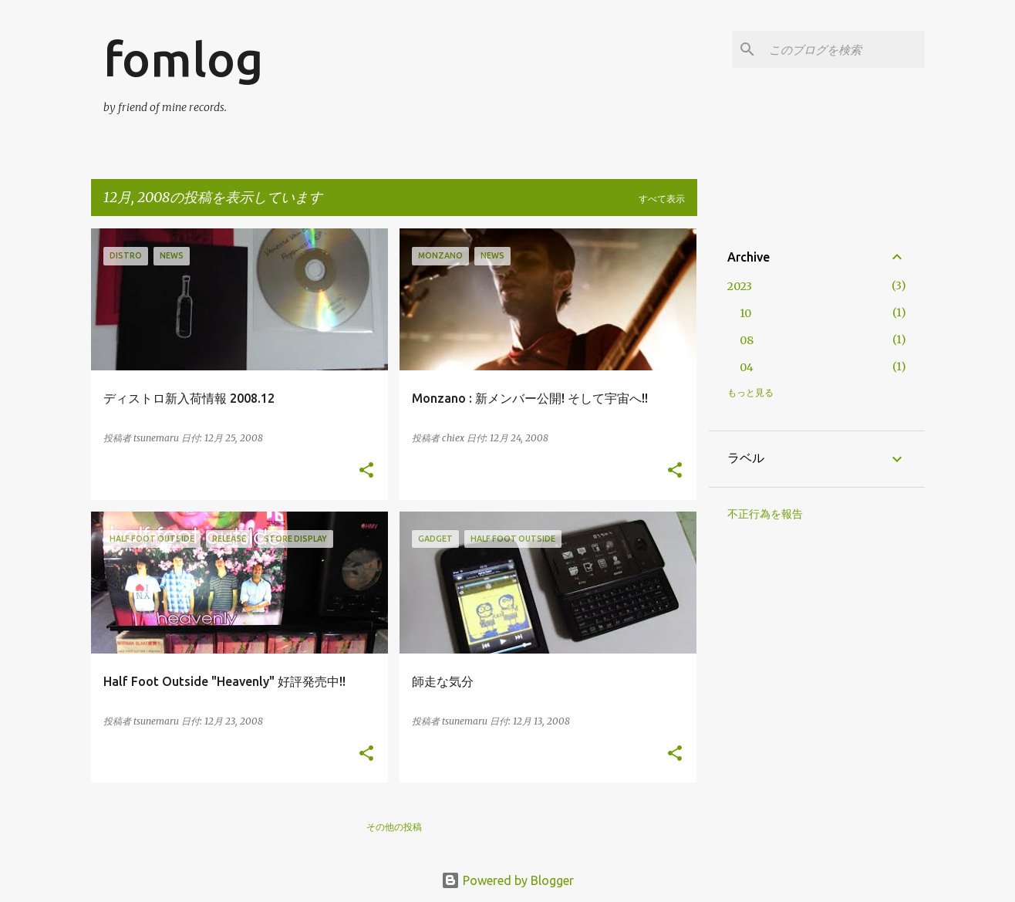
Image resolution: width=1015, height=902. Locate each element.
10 (745, 313)
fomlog (183, 59)
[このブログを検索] (844, 49)
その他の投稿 (394, 827)
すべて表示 (662, 199)
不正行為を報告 (765, 514)
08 (747, 340)
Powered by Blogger (507, 880)
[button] (366, 471)
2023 (739, 286)
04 (747, 367)
